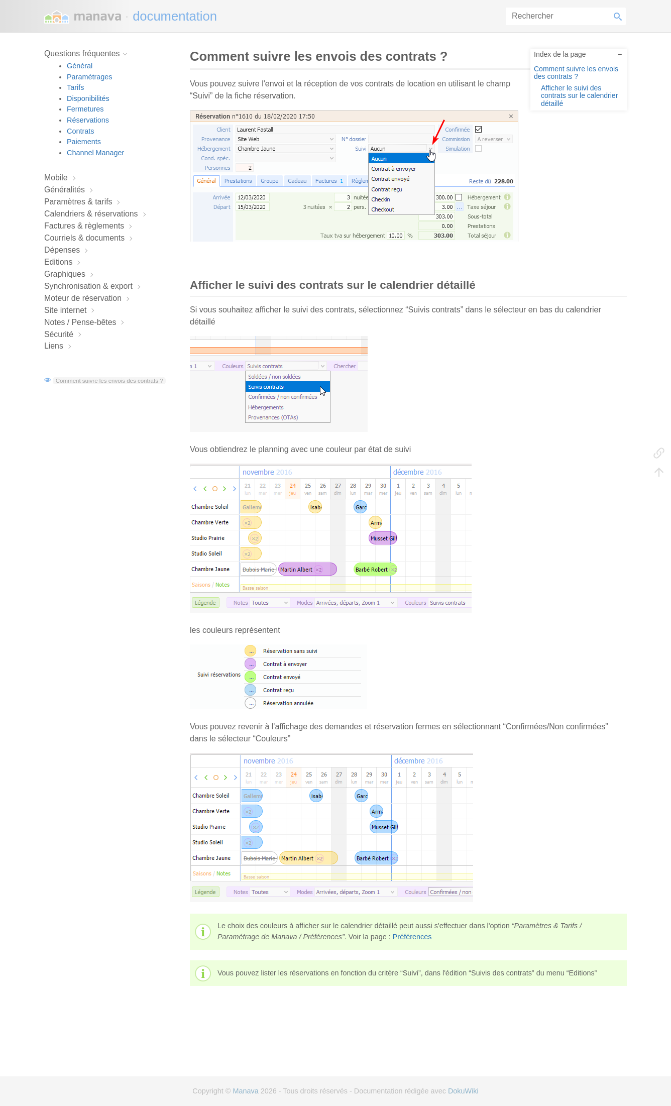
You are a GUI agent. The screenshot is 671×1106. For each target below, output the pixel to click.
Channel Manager (95, 153)
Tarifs (75, 87)
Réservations (88, 120)
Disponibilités (88, 98)
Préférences (412, 937)
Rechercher (620, 16)
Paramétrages (89, 77)
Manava (245, 1091)
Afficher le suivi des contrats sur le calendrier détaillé (579, 95)
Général (79, 66)
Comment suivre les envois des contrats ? (109, 381)
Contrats (80, 131)
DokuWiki (463, 1091)
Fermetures (85, 109)
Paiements (84, 142)
